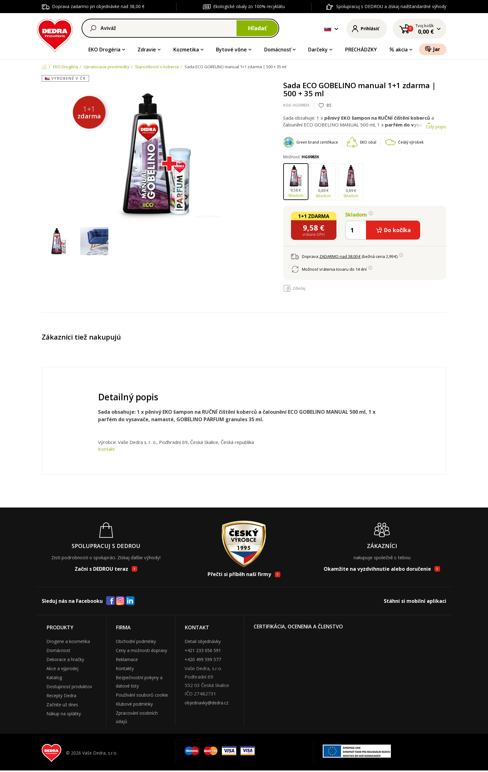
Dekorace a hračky (65, 659)
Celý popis (436, 127)
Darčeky (318, 49)
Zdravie (147, 49)
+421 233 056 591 (203, 650)
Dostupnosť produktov (69, 686)
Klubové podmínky (134, 704)
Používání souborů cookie (142, 695)
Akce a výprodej (62, 668)
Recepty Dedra (61, 695)
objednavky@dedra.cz (206, 703)
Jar (432, 49)
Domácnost (58, 650)
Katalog (54, 677)
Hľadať (257, 28)
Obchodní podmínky (136, 641)
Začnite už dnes (62, 705)
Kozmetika (186, 49)
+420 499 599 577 (203, 659)
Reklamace (127, 659)
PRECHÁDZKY (361, 49)
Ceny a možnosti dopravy (141, 650)
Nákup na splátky (63, 714)
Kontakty (125, 668)
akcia (398, 49)
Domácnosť (277, 49)
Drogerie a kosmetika (68, 641)
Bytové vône (231, 49)
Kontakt (106, 449)
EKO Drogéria (104, 49)
